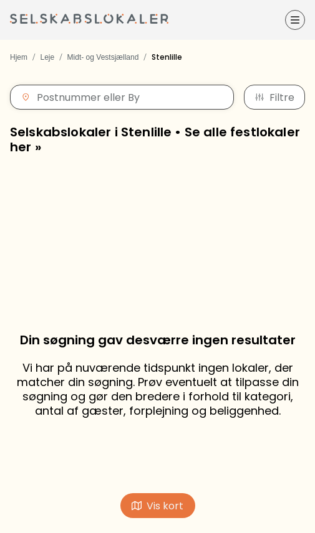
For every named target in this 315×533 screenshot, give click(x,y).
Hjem (18, 57)
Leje (47, 57)
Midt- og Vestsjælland (103, 57)
